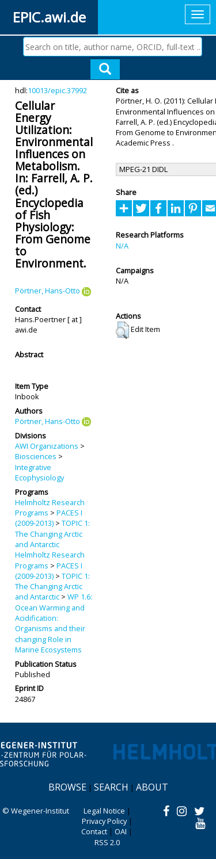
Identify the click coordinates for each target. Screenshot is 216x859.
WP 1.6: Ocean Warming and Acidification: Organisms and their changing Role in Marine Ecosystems (53, 622)
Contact (94, 831)
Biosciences (35, 456)
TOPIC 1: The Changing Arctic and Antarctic (52, 533)
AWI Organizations (46, 446)
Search (111, 787)
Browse (67, 787)
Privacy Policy (104, 821)
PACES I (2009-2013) (48, 517)
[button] (122, 330)
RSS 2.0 (107, 842)
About (152, 787)
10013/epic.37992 (57, 90)
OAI (121, 831)
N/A (122, 245)
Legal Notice (104, 810)
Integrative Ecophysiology (39, 472)
